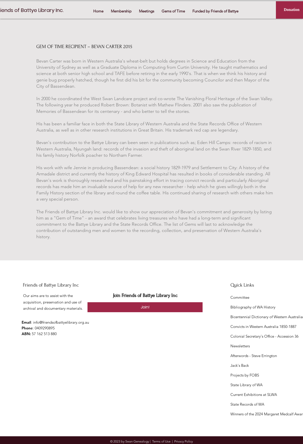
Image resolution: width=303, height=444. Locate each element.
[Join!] (145, 307)
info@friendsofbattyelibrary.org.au (61, 322)
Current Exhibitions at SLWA (253, 394)
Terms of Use (161, 441)
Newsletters (240, 346)
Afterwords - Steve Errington (253, 355)
